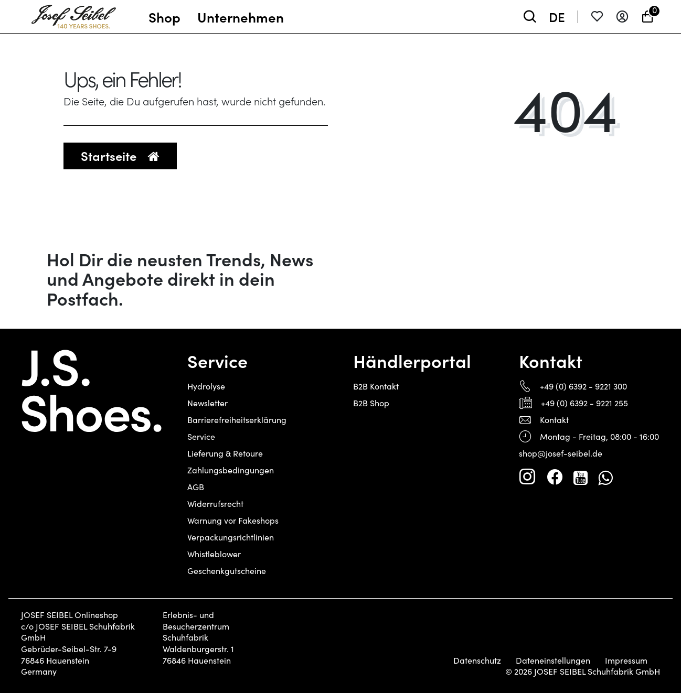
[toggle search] (529, 16)
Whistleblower (214, 553)
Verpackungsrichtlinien (230, 537)
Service (201, 436)
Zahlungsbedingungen (230, 469)
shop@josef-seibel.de (560, 453)
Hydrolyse (206, 386)
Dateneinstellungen (553, 660)
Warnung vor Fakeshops (233, 520)
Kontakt (554, 419)
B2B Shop (371, 402)
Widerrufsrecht (215, 503)
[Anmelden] (622, 16)
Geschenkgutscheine (226, 570)
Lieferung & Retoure (225, 453)
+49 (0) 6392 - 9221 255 (584, 402)
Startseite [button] (120, 155)
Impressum (626, 660)
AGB (195, 486)
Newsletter (207, 402)
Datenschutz (477, 660)
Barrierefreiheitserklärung (236, 419)
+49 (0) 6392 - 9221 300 (583, 386)
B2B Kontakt (376, 386)
